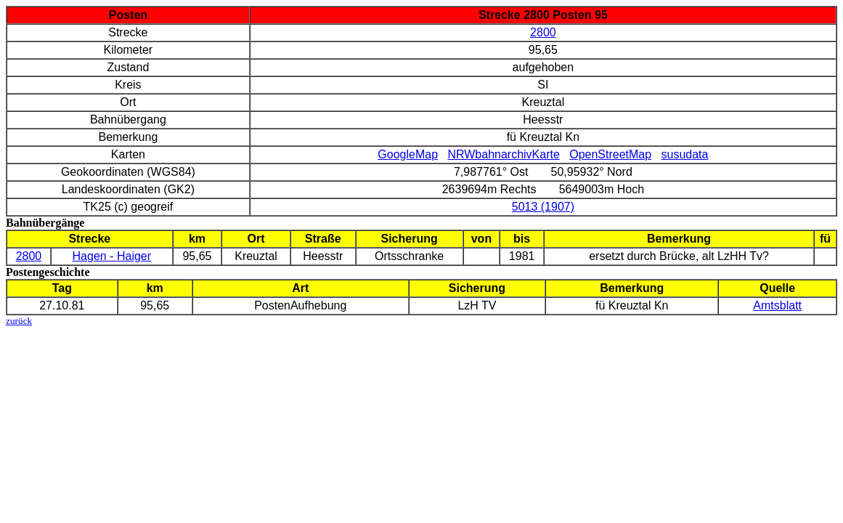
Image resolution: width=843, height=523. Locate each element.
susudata (684, 154)
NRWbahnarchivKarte (503, 154)
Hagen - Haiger (112, 256)
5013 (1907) (543, 206)
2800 (543, 32)
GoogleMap (408, 154)
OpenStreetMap (610, 154)
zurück (19, 320)
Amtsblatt (777, 305)
